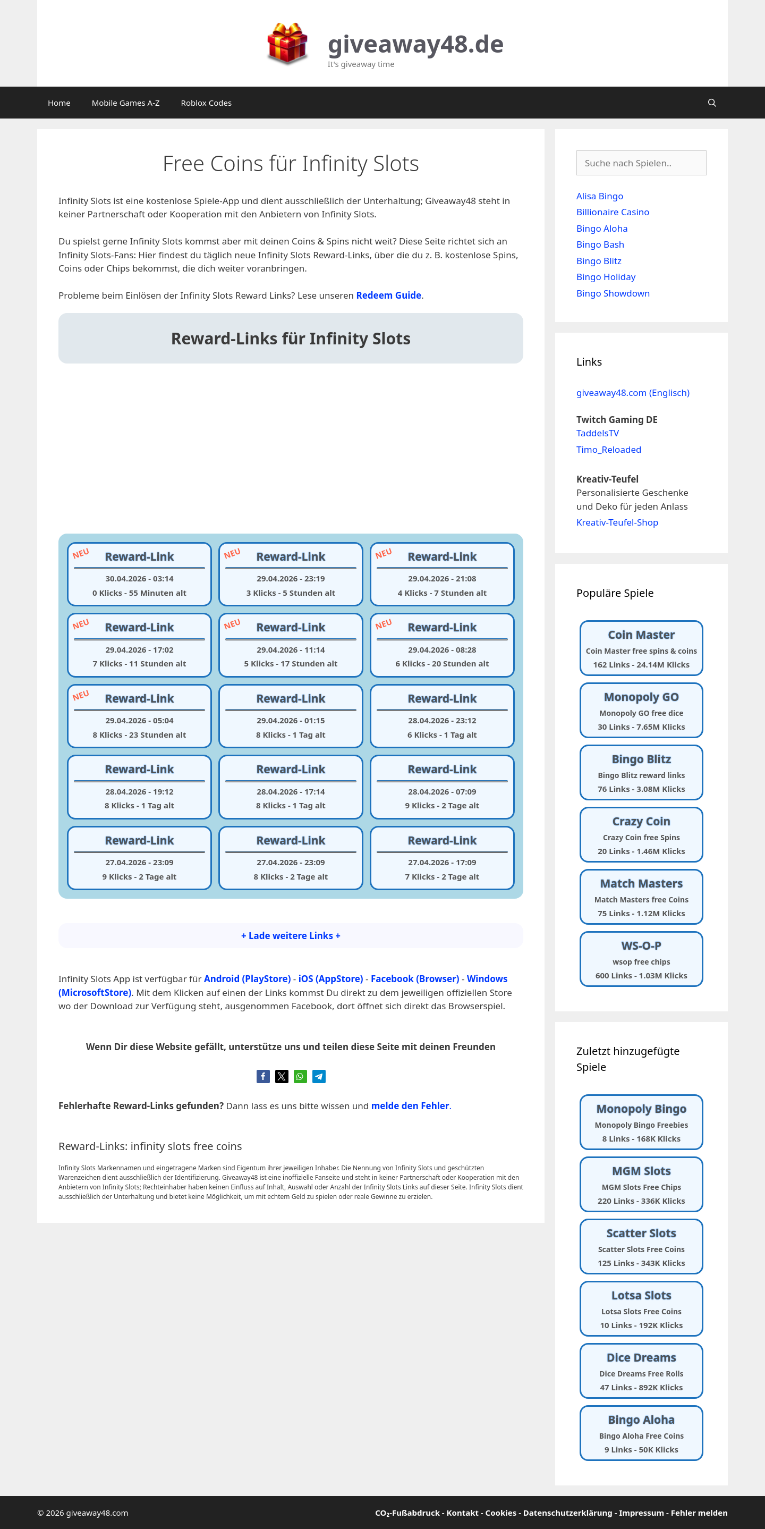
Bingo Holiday (605, 277)
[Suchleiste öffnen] (712, 103)
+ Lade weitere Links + (291, 936)
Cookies (501, 1512)
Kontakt (463, 1512)
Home (59, 102)
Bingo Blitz (599, 261)
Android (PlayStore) (247, 979)
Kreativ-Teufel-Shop (617, 522)
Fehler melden (699, 1512)
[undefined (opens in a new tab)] (389, 295)
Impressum (641, 1512)
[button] (263, 1076)
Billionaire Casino (613, 212)
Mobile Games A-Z (126, 102)
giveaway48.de (416, 43)
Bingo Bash (600, 244)
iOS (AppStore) (331, 979)
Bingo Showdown (613, 293)
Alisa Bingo (599, 196)
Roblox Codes (206, 102)
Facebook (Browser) (415, 979)
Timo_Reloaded (608, 449)
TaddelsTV (597, 433)
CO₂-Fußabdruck (407, 1512)
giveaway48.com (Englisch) (633, 392)
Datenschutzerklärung (568, 1512)
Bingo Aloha (602, 228)
